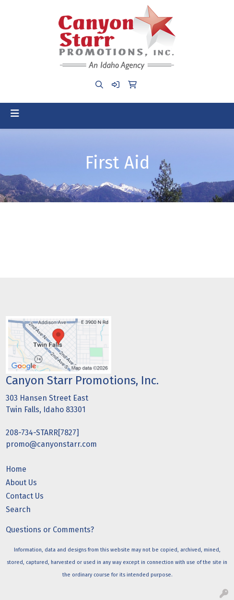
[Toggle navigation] (15, 113)
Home (16, 469)
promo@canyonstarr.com (51, 444)
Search (18, 509)
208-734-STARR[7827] (42, 432)
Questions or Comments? (50, 529)
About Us (21, 482)
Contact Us (25, 496)
